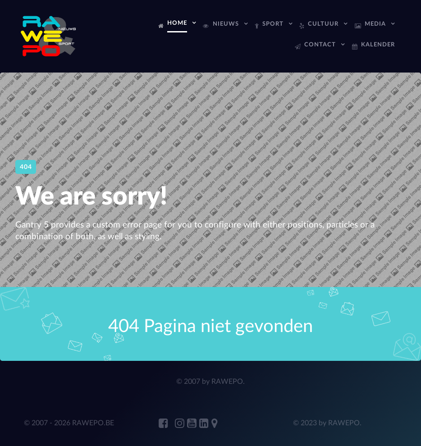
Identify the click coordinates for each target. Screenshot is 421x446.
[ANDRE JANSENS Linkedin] (205, 424)
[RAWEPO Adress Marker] (214, 424)
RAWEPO (227, 381)
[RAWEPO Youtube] (193, 424)
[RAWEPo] (48, 35)
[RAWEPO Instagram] (181, 424)
